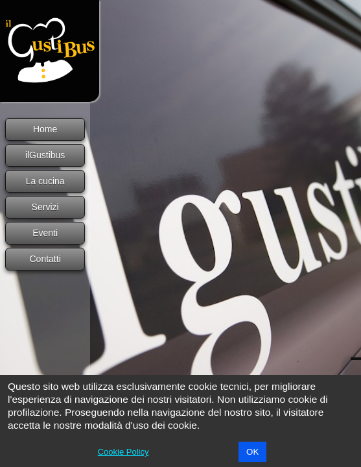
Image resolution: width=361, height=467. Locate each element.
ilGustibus (45, 155)
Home (45, 129)
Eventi (45, 233)
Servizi (45, 207)
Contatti (45, 259)
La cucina (45, 181)
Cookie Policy (123, 452)
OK (252, 452)
